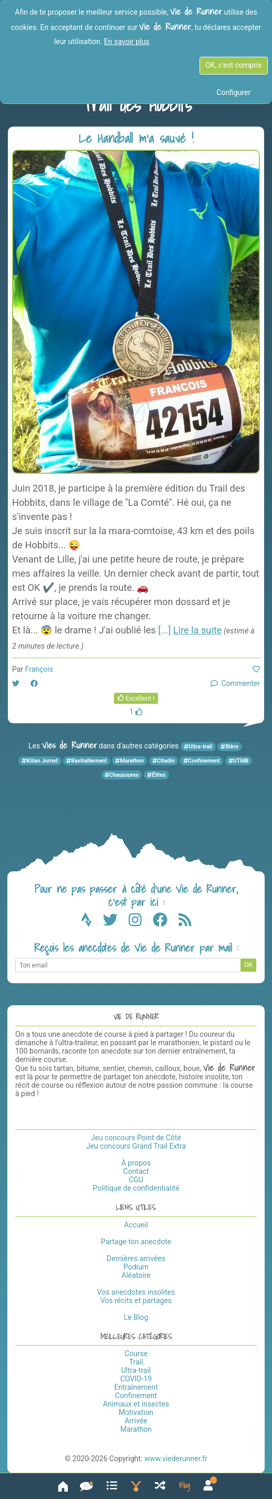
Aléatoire (135, 1275)
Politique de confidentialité (135, 1188)
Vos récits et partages (136, 1300)
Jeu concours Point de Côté (136, 1137)
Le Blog (136, 1317)
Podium (136, 1267)
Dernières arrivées (136, 1258)
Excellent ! (136, 698)
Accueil (136, 1225)
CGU (136, 1179)
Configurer (233, 92)
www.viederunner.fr (175, 1458)
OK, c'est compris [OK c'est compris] (233, 65)
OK (248, 965)
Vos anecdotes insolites (136, 1292)
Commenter (235, 683)
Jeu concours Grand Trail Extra (136, 1146)
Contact (136, 1171)
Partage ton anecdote (136, 1241)
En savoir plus (126, 41)
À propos (136, 1163)
